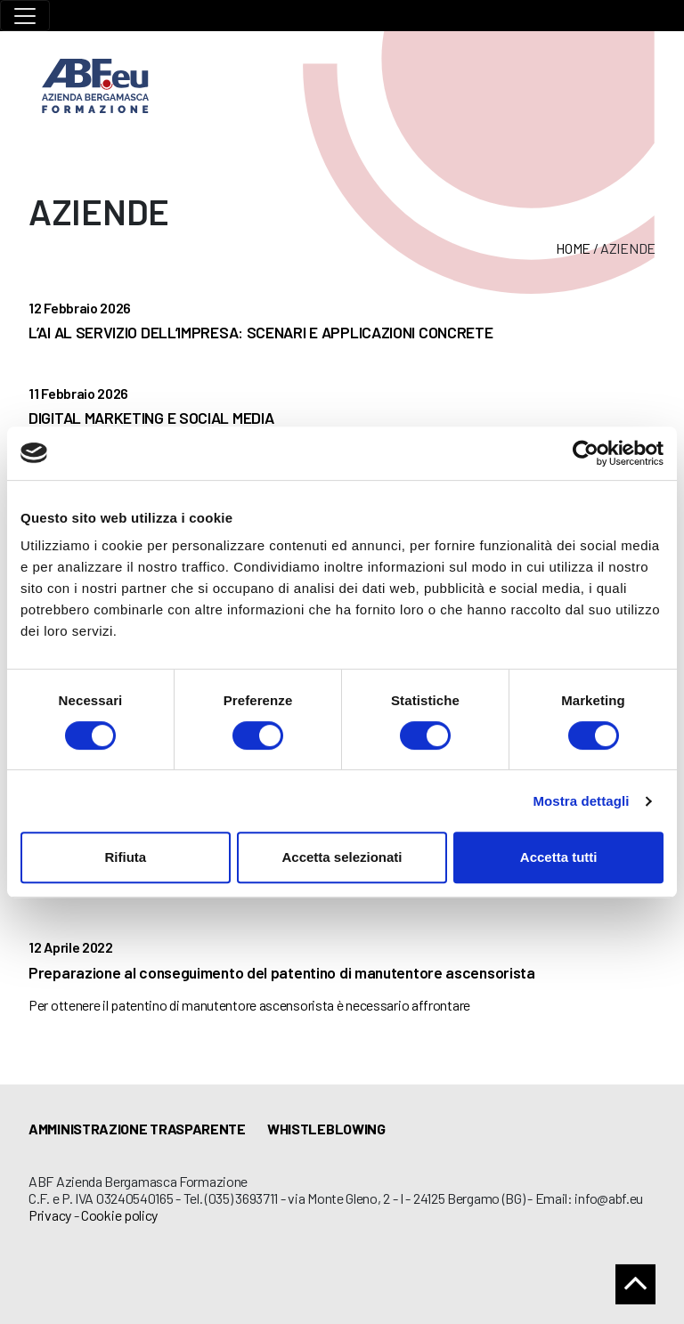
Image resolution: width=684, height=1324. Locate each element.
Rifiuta (125, 857)
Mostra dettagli (581, 800)
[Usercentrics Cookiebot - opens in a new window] (586, 453)
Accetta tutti (559, 857)
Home (573, 248)
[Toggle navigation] (25, 15)
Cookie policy (119, 1214)
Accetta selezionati (341, 857)
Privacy (49, 1214)
